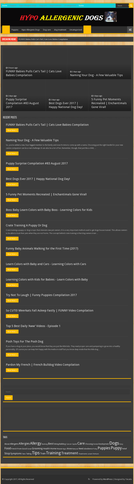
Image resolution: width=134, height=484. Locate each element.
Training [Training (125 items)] (53, 453)
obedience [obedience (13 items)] (88, 449)
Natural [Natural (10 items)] (75, 449)
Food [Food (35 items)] (7, 448)
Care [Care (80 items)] (81, 443)
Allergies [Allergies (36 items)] (24, 443)
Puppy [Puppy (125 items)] (116, 448)
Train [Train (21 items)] (43, 453)
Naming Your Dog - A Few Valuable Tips (96, 75)
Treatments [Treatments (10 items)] (82, 454)
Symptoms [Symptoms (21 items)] (16, 453)
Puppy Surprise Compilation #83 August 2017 (22, 103)
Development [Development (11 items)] (103, 444)
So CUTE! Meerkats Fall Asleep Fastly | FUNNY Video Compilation (49, 310)
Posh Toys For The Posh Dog (24, 341)
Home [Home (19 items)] (53, 448)
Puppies (13, 6)
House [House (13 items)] (59, 449)
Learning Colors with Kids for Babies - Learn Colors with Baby (47, 279)
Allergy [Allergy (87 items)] (35, 443)
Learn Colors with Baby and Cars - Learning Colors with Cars (46, 264)
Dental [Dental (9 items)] (95, 444)
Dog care (43, 6)
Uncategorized (70, 6)
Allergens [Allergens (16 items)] (14, 444)
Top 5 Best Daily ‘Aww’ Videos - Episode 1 (33, 326)
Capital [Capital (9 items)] (74, 444)
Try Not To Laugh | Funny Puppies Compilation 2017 (41, 295)
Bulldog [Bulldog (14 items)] (62, 444)
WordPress (107, 479)
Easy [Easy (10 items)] (121, 444)
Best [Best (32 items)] (51, 443)
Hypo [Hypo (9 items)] (64, 449)
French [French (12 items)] (14, 449)
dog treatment (55, 6)
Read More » (12, 130)
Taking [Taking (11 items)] (28, 454)
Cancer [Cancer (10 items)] (69, 444)
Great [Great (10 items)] (29, 449)
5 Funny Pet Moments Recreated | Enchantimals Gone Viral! (109, 103)
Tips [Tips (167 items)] (36, 452)
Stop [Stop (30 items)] (7, 453)
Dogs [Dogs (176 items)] (114, 443)
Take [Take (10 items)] (24, 454)
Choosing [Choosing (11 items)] (89, 444)
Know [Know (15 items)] (69, 448)
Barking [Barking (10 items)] (45, 444)
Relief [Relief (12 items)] (124, 449)
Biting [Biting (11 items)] (56, 444)
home (81, 6)
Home (4, 6)
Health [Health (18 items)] (46, 448)
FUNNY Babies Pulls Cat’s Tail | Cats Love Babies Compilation (43, 39)
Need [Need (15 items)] (81, 448)
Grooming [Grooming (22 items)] (37, 448)
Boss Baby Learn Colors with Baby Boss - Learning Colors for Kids (49, 210)
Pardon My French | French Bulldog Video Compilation (42, 364)
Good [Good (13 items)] (24, 449)
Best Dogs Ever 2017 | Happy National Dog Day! (38, 179)
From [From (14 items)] (19, 449)
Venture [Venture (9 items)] (96, 454)
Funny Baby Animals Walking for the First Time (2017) (42, 248)
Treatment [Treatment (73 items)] (69, 453)
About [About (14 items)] (7, 444)
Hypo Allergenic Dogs (27, 6)
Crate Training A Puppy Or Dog (26, 225)
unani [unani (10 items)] (90, 454)
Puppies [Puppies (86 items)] (104, 448)
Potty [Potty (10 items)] (95, 449)
